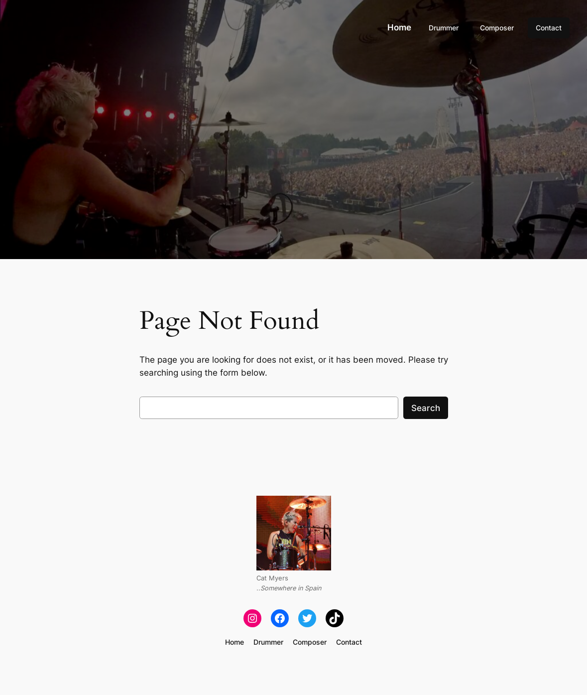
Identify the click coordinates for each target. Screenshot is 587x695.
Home (399, 27)
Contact (549, 27)
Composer (497, 27)
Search (425, 408)
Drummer (444, 27)
